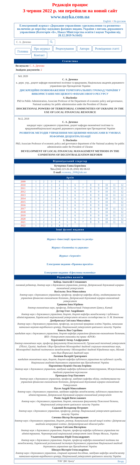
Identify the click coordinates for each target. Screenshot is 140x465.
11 (114, 185)
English (107, 21)
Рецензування (65, 48)
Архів (70, 177)
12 (122, 185)
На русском (120, 21)
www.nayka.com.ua (70, 16)
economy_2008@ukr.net (74, 172)
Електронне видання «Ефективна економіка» (70, 272)
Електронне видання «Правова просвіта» (70, 264)
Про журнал (42, 48)
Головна (22, 51)
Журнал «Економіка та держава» (70, 247)
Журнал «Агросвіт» (70, 255)
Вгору (121, 461)
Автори (84, 48)
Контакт (39, 55)
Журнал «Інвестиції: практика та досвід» (70, 239)
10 (106, 185)
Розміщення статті (107, 48)
